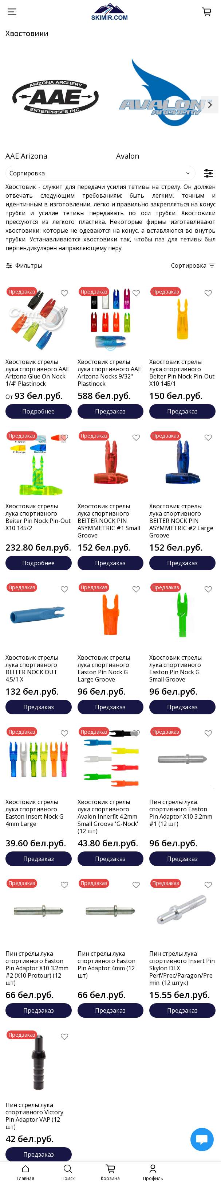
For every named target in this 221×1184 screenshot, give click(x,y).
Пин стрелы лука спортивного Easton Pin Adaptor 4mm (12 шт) (106, 964)
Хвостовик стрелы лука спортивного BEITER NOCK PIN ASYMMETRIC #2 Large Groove (181, 520)
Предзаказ (110, 411)
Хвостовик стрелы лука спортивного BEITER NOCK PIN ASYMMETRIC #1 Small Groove (109, 520)
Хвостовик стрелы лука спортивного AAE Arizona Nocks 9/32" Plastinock (109, 373)
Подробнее (38, 411)
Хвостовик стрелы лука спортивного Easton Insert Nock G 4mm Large (34, 813)
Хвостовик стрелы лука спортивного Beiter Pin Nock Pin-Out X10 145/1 (181, 373)
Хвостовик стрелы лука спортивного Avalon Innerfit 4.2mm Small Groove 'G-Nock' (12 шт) (108, 816)
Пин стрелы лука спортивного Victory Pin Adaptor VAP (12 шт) (34, 1116)
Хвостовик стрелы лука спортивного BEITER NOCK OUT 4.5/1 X (31, 668)
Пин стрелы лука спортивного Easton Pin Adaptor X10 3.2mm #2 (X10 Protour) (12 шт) (36, 968)
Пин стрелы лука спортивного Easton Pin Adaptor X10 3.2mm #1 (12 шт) (180, 813)
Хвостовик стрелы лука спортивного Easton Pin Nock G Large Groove (104, 668)
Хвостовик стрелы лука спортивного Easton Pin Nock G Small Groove (175, 668)
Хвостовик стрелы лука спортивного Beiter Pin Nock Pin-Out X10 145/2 (38, 517)
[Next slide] (209, 104)
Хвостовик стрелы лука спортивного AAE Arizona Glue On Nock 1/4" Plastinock (37, 373)
